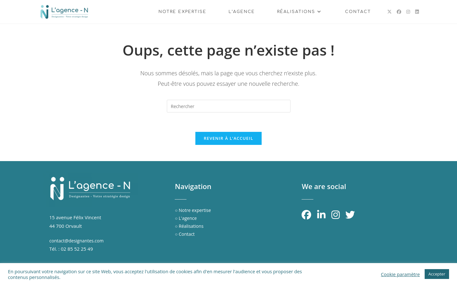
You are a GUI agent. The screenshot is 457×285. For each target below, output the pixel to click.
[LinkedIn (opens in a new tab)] (417, 12)
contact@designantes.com (76, 241)
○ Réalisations (189, 226)
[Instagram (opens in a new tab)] (408, 12)
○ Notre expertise (193, 210)
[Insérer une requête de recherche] (229, 106)
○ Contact (184, 234)
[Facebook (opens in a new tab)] (399, 12)
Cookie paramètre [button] (400, 274)
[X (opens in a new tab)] (389, 12)
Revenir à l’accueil (228, 138)
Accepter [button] (436, 274)
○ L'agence (186, 218)
